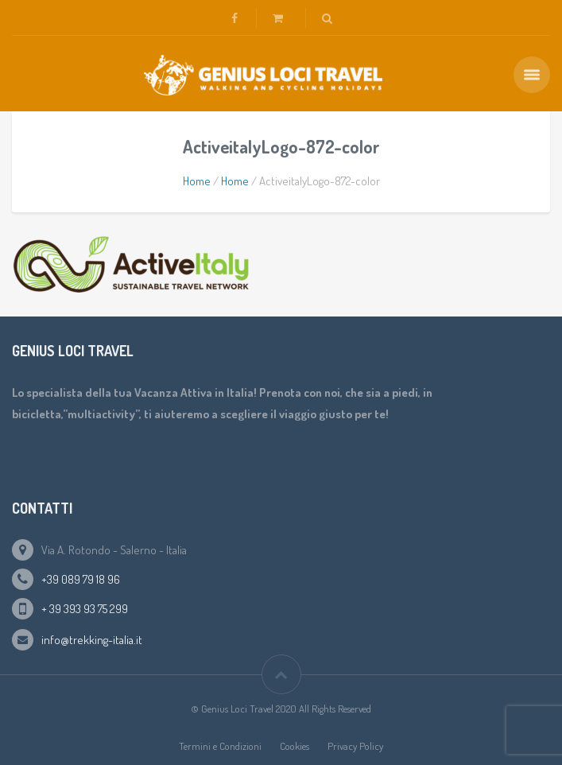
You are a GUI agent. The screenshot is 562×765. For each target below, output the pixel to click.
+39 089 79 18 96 (80, 579)
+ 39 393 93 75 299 (84, 608)
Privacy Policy (355, 746)
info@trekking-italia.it (91, 639)
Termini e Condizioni (220, 746)
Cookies (294, 746)
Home (197, 180)
